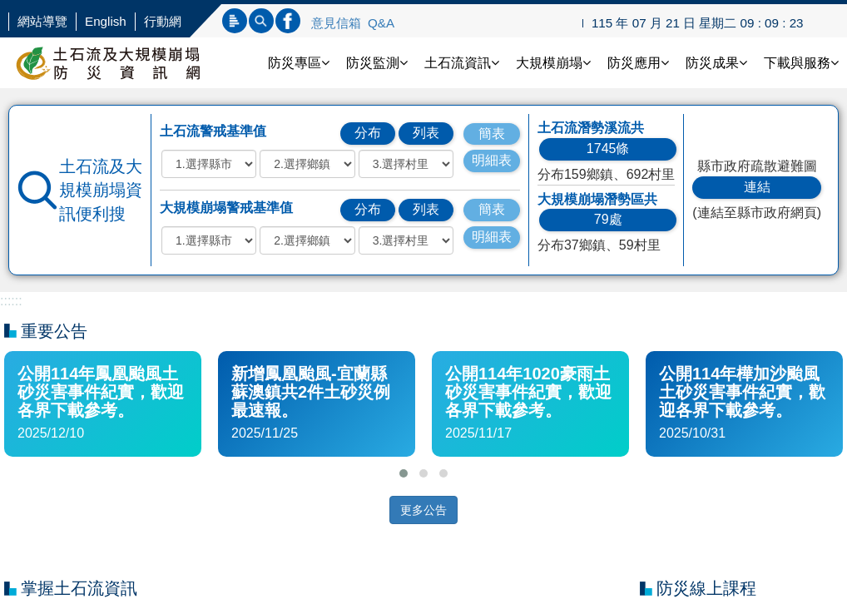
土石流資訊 (461, 63)
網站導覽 (42, 21)
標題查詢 (234, 20)
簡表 (491, 133)
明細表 (492, 160)
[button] (404, 473)
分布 (367, 133)
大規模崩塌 (553, 63)
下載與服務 (801, 63)
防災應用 (638, 63)
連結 (757, 187)
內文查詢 (261, 20)
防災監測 (377, 63)
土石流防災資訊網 (125, 62)
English (105, 21)
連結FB (287, 20)
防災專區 (298, 63)
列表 (426, 133)
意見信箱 (336, 23)
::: (5, 301)
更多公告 (423, 510)
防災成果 (716, 63)
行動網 (162, 21)
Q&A (381, 23)
